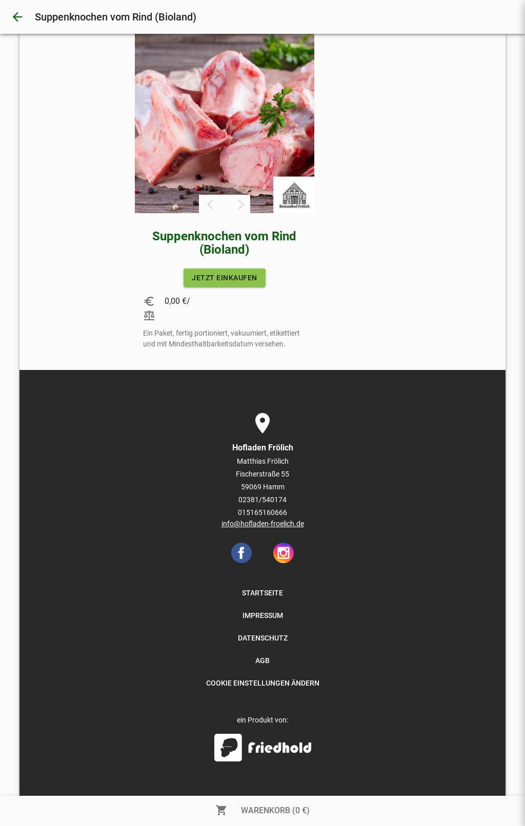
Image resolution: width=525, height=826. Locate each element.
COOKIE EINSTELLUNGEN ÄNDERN (262, 683)
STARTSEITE (262, 593)
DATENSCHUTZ (263, 638)
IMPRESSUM (263, 615)
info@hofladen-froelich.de (262, 524)
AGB (262, 660)
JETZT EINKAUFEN (224, 278)
